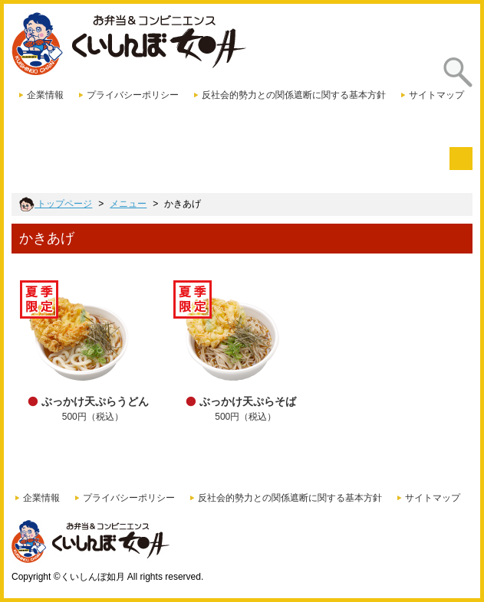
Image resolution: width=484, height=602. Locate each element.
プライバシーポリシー (133, 95)
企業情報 (45, 95)
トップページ (55, 203)
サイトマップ (436, 95)
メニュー (128, 203)
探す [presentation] (452, 83)
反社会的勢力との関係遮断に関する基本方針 (294, 95)
